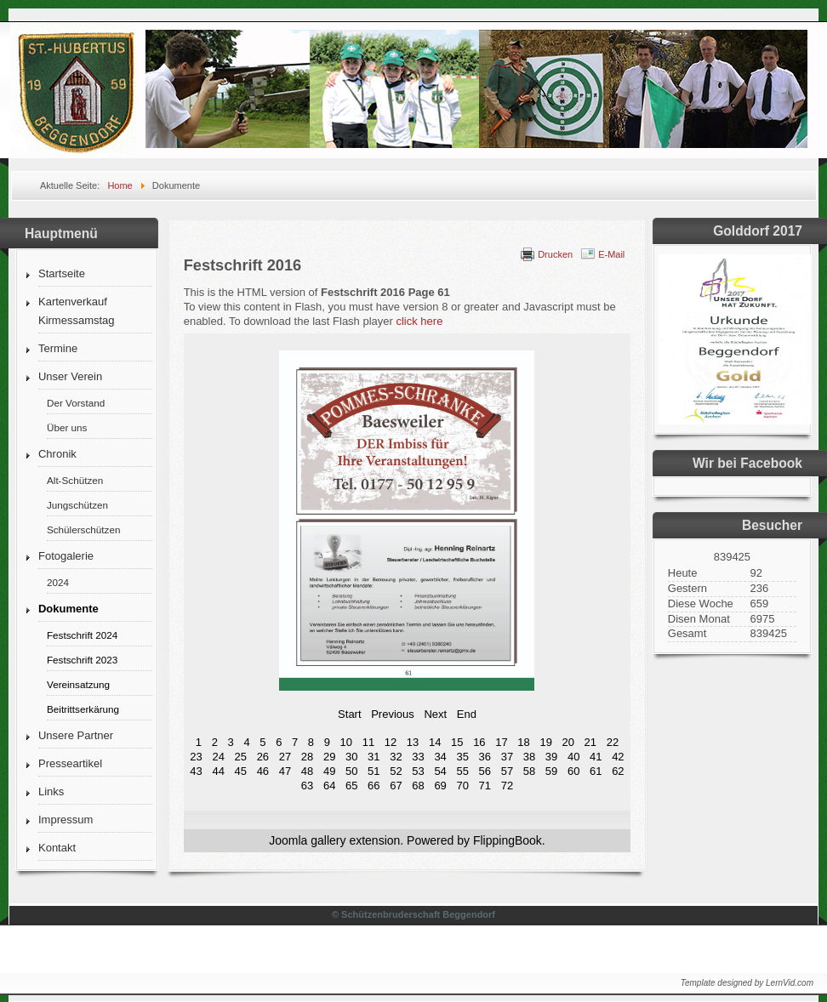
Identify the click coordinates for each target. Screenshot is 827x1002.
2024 (58, 582)
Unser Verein (70, 376)
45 (241, 771)
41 (596, 756)
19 (545, 742)
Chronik (57, 453)
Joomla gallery (307, 840)
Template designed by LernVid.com (747, 983)
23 (196, 756)
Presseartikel (70, 763)
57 (507, 771)
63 (307, 785)
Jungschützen (77, 504)
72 (507, 785)
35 (462, 756)
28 (307, 756)
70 (462, 785)
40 (573, 756)
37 (507, 756)
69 (440, 785)
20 (568, 742)
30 (351, 756)
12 (390, 742)
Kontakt (57, 847)
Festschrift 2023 (82, 659)
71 (485, 785)
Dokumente (68, 608)
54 (440, 771)
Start (349, 714)
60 (573, 771)
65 (351, 785)
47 (285, 771)
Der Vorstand (76, 402)
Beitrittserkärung (83, 708)
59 (551, 771)
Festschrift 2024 (82, 634)
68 (418, 785)
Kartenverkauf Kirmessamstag (76, 311)
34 (440, 756)
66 (373, 785)
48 (307, 771)
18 (523, 742)
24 (218, 756)
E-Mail (611, 254)
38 (529, 756)
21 (590, 742)
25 (241, 756)
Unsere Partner (75, 735)
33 (418, 756)
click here (419, 321)
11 (368, 742)
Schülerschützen (83, 529)
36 (485, 756)
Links (51, 791)
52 (396, 771)
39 (551, 756)
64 (329, 785)
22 (613, 742)
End (466, 714)
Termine (57, 348)
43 (196, 771)
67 (396, 785)
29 (329, 756)
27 (285, 756)
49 (329, 771)
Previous (392, 714)
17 (501, 742)
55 (462, 771)
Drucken (555, 254)
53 (418, 771)
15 (457, 742)
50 (351, 771)
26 (263, 756)
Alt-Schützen (75, 480)
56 (485, 771)
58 (529, 771)
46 (263, 771)
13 (413, 742)
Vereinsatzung (78, 684)
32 (396, 756)
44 (218, 771)
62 (618, 771)
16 (479, 742)
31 (373, 756)
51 (373, 771)
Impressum (65, 819)
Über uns (67, 427)
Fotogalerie (66, 555)
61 (596, 771)
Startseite (61, 273)
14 (435, 742)
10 (346, 742)
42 (618, 756)
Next (435, 714)
